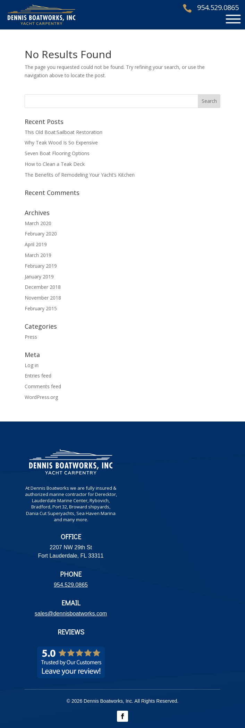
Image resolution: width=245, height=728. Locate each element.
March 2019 (38, 255)
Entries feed (38, 375)
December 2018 (43, 287)
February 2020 (41, 233)
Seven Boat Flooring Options (57, 153)
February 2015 (41, 308)
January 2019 (39, 276)
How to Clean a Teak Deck (55, 164)
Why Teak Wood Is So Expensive (61, 142)
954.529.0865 (218, 7)
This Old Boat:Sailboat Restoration (63, 132)
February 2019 (41, 266)
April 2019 (36, 244)
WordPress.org (41, 397)
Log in (32, 365)
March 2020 (38, 223)
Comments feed (43, 386)
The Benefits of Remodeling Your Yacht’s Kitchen (80, 174)
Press (31, 337)
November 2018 (43, 297)
